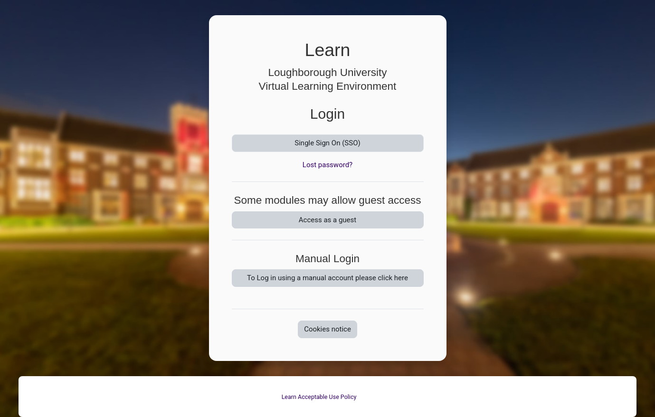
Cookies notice (327, 329)
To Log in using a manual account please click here (327, 278)
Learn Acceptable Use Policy (319, 396)
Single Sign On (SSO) (327, 143)
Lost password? (327, 165)
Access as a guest (327, 220)
